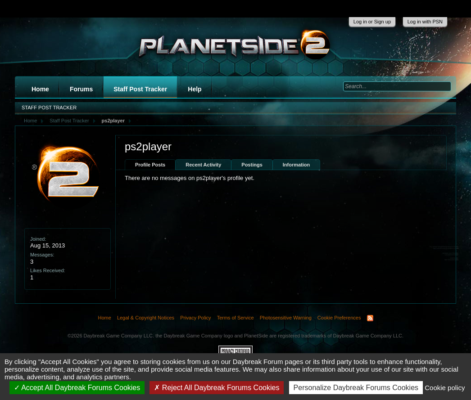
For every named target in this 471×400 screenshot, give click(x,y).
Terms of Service (235, 317)
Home (40, 89)
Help (194, 89)
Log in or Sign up (372, 21)
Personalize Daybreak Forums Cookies (356, 387)
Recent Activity (203, 164)
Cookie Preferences (339, 317)
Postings (251, 164)
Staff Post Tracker (140, 89)
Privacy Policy (195, 317)
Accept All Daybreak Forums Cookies (77, 387)
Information (296, 164)
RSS (370, 318)
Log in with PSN (425, 21)
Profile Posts (150, 164)
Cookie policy (445, 387)
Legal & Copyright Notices (145, 317)
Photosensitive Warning (286, 317)
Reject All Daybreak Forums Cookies (216, 387)
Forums (81, 89)
